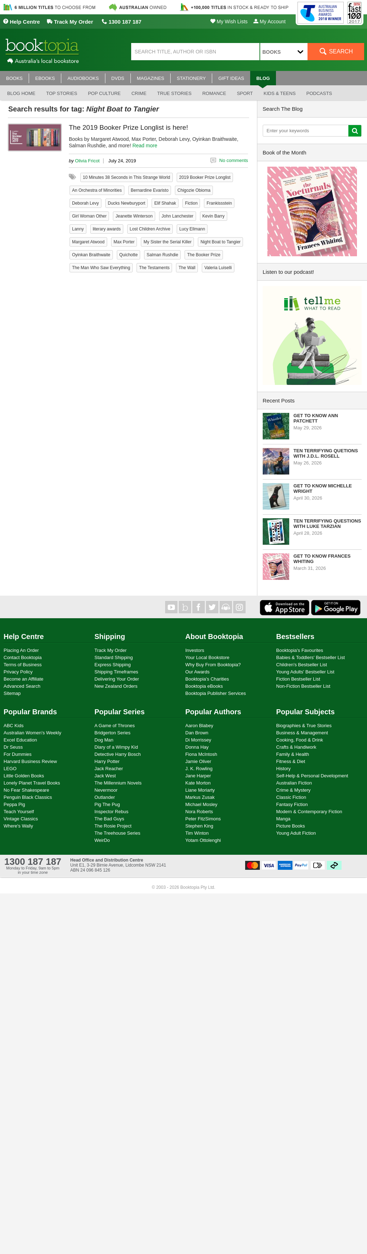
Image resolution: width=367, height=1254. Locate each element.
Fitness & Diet (290, 761)
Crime (139, 93)
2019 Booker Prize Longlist (204, 177)
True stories (174, 93)
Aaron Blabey (199, 725)
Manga (283, 818)
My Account (269, 21)
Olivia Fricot (87, 160)
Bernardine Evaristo (149, 190)
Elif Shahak (165, 203)
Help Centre (21, 22)
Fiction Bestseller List (298, 679)
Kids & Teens (279, 93)
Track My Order (70, 22)
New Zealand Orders (116, 686)
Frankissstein (219, 203)
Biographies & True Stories (304, 725)
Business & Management (302, 732)
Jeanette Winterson (133, 216)
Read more (144, 145)
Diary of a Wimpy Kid (116, 747)
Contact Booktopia (23, 657)
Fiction (191, 203)
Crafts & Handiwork (296, 747)
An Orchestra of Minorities (97, 190)
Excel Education (20, 740)
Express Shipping (113, 664)
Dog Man (104, 740)
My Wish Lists (229, 21)
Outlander (105, 797)
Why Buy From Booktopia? (213, 664)
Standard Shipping (114, 657)
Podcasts (319, 93)
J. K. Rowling (199, 768)
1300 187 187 (122, 22)
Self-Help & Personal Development (312, 775)
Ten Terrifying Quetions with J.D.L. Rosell (326, 453)
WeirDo (102, 840)
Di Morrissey (198, 740)
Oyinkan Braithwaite (91, 254)
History (283, 768)
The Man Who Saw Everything (101, 267)
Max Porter (124, 241)
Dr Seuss (13, 747)
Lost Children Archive (150, 229)
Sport (245, 93)
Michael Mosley (201, 804)
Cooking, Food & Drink (299, 740)
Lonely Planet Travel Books (32, 783)
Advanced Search (22, 686)
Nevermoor (106, 790)
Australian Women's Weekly (32, 732)
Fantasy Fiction (292, 804)
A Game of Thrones (115, 725)
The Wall (186, 267)
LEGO (10, 768)
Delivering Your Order (117, 679)
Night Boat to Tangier (220, 241)
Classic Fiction (291, 797)
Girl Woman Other (89, 216)
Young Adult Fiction (296, 833)
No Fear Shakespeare (26, 790)
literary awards (107, 229)
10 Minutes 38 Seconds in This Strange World (126, 177)
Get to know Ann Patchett (316, 418)
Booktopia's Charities (207, 679)
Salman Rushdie (162, 254)
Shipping (110, 636)
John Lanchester (178, 216)
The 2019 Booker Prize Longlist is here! (128, 127)
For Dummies (18, 754)
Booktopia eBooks (204, 686)
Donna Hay (197, 747)
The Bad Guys (109, 818)
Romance (214, 93)
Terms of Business (23, 664)
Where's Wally (18, 826)
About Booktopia (214, 636)
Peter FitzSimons (203, 818)
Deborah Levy (85, 203)
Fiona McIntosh (201, 754)
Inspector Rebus (112, 811)
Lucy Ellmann (192, 229)
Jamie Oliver (198, 761)
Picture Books (290, 826)
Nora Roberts (199, 811)
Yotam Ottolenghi (203, 840)
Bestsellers (295, 636)
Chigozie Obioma (193, 190)
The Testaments (154, 267)
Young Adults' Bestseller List (305, 671)
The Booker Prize (203, 254)
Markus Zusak (200, 797)
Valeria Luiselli (218, 267)
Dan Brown (196, 732)
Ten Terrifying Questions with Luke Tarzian (327, 523)
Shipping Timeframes (116, 671)
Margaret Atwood (88, 241)
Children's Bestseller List (301, 664)
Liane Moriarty (200, 790)
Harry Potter (107, 761)
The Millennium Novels (118, 783)
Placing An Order (21, 650)
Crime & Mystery (293, 790)
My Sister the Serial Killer (167, 241)
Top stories (61, 93)
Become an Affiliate (23, 679)
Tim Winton (197, 833)
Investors (194, 650)
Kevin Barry (213, 216)
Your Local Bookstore (207, 657)
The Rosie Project (113, 826)
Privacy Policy (18, 671)
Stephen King (199, 826)
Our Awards (197, 671)
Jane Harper (198, 775)
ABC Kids (14, 725)
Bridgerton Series (112, 732)
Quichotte (128, 254)
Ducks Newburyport (127, 203)
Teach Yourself (19, 811)
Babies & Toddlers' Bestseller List (310, 657)
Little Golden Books (24, 775)
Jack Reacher (109, 768)
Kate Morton (198, 783)
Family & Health (292, 754)
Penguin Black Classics (28, 797)
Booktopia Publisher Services (215, 693)
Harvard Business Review (30, 761)
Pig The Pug (107, 804)
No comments (233, 160)
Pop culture (104, 93)
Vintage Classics (21, 818)
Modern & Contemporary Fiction (309, 811)
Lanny (78, 229)
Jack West (105, 775)
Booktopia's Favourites (299, 650)
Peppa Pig (14, 804)
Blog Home (21, 93)
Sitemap (12, 693)
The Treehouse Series (117, 833)
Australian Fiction (294, 783)
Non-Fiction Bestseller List (303, 686)
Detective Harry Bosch (118, 754)
